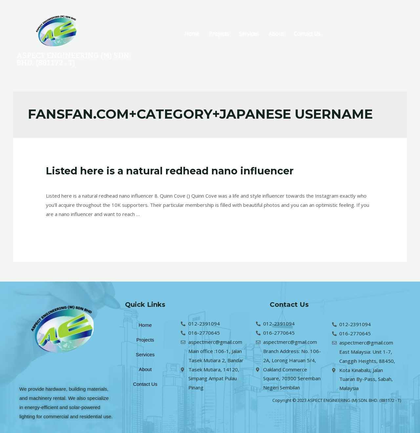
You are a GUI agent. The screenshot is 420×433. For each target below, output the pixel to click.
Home (191, 33)
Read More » (60, 230)
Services (249, 33)
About (276, 33)
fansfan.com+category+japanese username (140, 182)
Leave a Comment (66, 182)
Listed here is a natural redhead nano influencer (170, 171)
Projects (219, 33)
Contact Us (307, 33)
